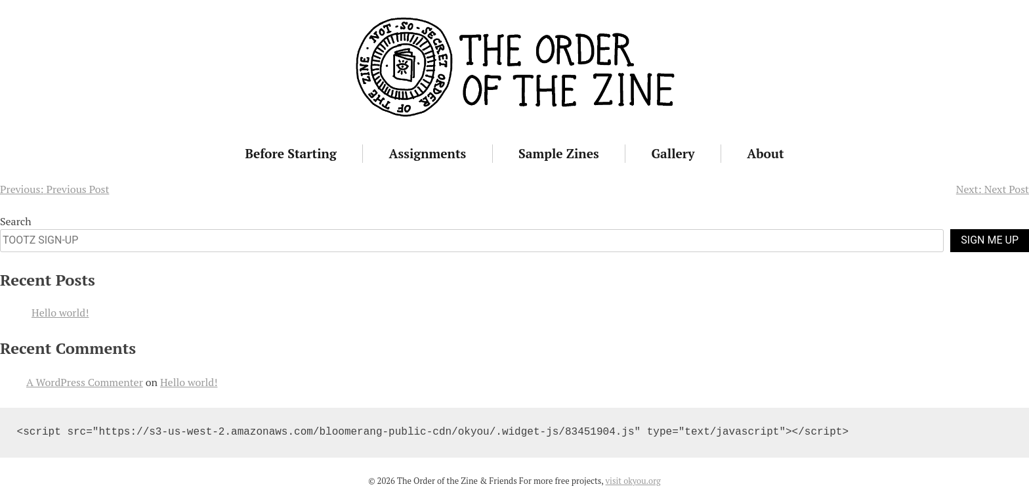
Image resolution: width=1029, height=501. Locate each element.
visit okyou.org (633, 481)
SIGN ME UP (989, 240)
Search (16, 221)
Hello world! (60, 312)
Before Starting (290, 153)
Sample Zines (558, 153)
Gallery (673, 153)
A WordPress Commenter (84, 382)
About (765, 153)
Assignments (428, 153)
